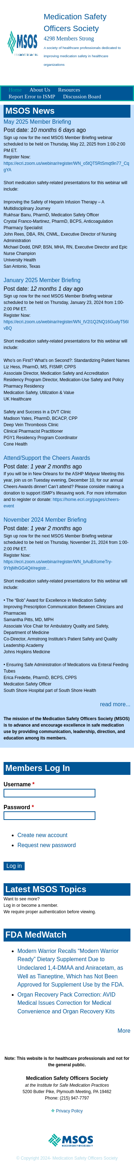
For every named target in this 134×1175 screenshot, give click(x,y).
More (124, 1031)
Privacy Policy (67, 1110)
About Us (40, 90)
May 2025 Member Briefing (37, 122)
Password (19, 807)
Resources (69, 90)
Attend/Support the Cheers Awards (47, 458)
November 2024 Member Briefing (45, 520)
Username (19, 784)
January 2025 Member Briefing (42, 280)
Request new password (47, 845)
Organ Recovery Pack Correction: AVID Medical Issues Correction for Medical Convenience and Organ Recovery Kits (67, 1003)
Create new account (43, 835)
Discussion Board (82, 96)
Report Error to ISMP (32, 96)
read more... (115, 704)
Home (15, 90)
